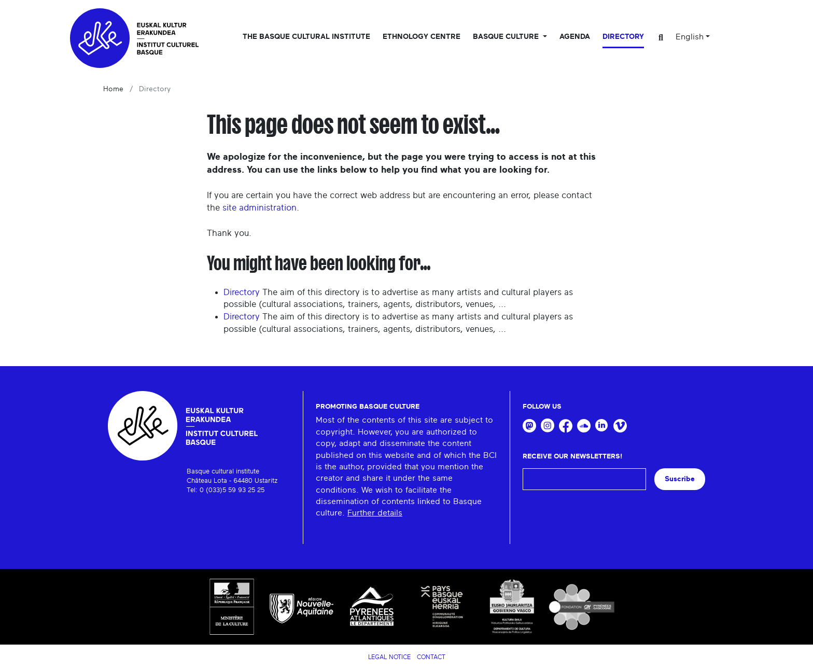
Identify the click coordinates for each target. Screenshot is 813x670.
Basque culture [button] (507, 36)
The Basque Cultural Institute (306, 36)
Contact (431, 657)
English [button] (690, 37)
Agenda (574, 36)
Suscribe (680, 479)
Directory (623, 36)
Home (113, 89)
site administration (259, 207)
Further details (374, 513)
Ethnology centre (421, 36)
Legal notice (389, 657)
